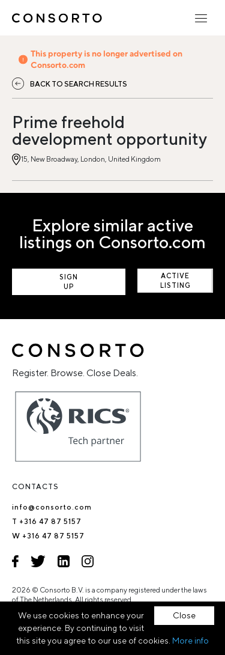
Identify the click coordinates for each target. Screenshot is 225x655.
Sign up (68, 282)
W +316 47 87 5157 (48, 535)
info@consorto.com (52, 506)
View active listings (175, 281)
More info (190, 640)
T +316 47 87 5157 (47, 521)
